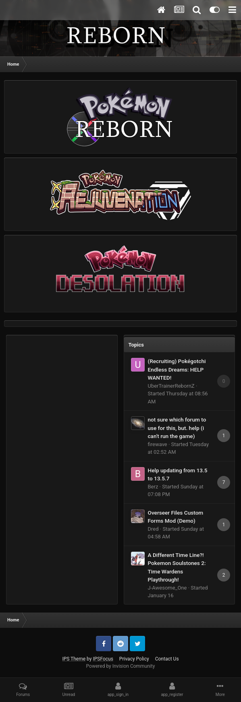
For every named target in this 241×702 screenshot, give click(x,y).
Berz (153, 487)
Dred (153, 529)
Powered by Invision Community (120, 666)
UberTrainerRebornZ (171, 386)
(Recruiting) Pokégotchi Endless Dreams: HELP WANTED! (177, 369)
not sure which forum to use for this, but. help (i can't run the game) (177, 427)
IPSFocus (103, 659)
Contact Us (167, 659)
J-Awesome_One (167, 588)
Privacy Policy (134, 659)
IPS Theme (73, 659)
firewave (157, 444)
